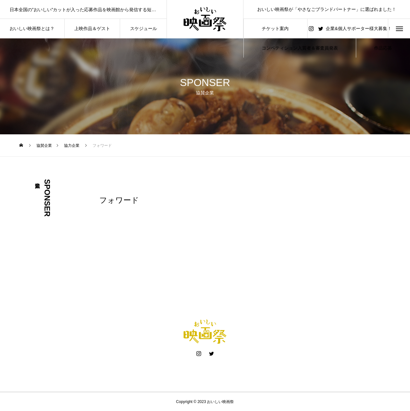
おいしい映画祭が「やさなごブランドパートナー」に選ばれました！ (326, 9)
